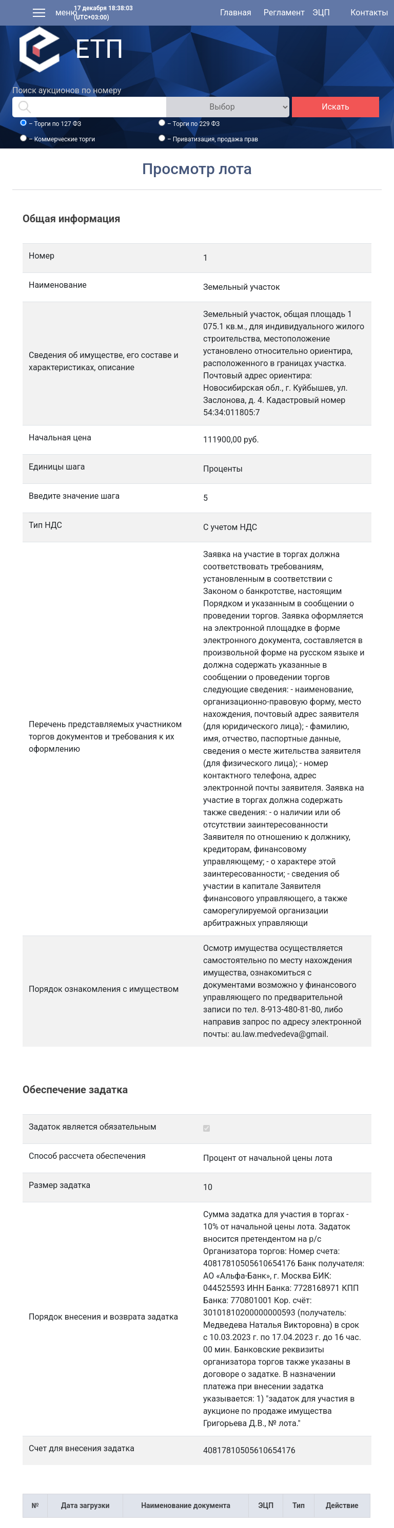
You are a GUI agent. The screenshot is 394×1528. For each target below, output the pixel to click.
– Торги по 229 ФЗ (193, 124)
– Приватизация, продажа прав (212, 139)
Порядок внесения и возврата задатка (103, 1317)
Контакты (369, 12)
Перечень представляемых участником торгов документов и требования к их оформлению (105, 736)
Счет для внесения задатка (81, 1448)
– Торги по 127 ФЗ (55, 124)
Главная (235, 12)
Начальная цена (60, 437)
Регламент (284, 12)
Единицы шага (57, 467)
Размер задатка (59, 1185)
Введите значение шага (74, 496)
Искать (335, 107)
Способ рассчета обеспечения (87, 1156)
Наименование (58, 285)
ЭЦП (321, 12)
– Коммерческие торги (62, 139)
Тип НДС (45, 525)
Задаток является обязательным (92, 1127)
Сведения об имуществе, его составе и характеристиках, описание (104, 361)
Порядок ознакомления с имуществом (104, 989)
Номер (41, 256)
